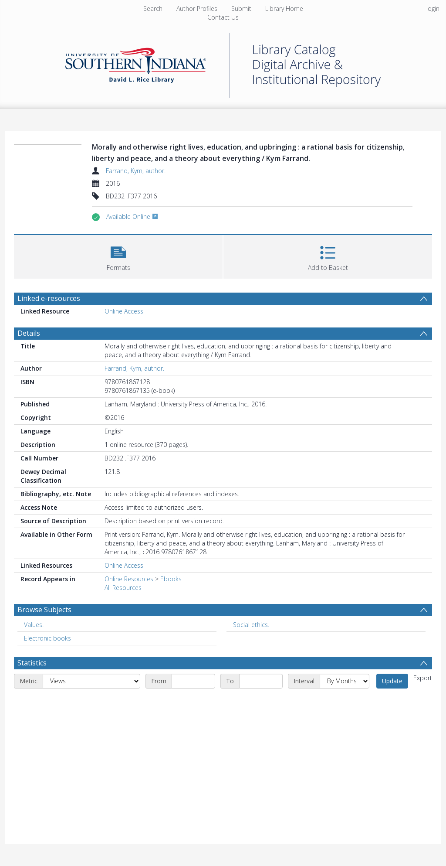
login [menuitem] (432, 8)
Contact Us (223, 17)
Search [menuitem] (152, 8)
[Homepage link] (223, 63)
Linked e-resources (48, 298)
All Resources (123, 587)
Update (392, 681)
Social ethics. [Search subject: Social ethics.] (251, 625)
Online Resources (129, 579)
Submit (241, 8)
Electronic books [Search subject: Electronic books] (47, 638)
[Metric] (91, 681)
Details (28, 333)
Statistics (32, 663)
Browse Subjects (44, 609)
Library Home (284, 8)
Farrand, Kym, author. (136, 171)
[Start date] (193, 681)
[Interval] (344, 681)
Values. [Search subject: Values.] (34, 625)
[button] (118, 255)
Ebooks (171, 579)
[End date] (261, 681)
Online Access (124, 311)
